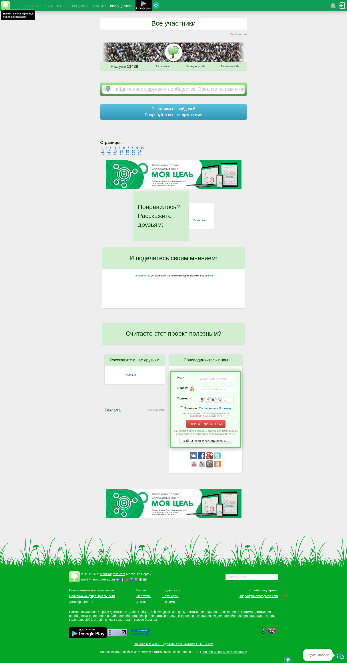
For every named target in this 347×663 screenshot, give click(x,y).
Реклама (168, 602)
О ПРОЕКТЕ (33, 6)
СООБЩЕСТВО (121, 6)
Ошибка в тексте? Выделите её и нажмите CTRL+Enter (173, 644)
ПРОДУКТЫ (80, 6)
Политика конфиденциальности (92, 596)
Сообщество (238, 34)
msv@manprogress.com (98, 579)
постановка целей (226, 612)
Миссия (141, 590)
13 (115, 151)
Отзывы (141, 602)
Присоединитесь (142, 275)
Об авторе (143, 596)
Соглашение (207, 408)
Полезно (199, 220)
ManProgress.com (112, 574)
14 (121, 151)
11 (103, 151)
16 (133, 151)
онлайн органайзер (133, 616)
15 (127, 151)
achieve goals (160, 612)
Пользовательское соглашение (91, 590)
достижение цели (199, 612)
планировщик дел (210, 616)
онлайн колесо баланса (140, 619)
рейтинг (209, 275)
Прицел (143, 612)
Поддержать (171, 590)
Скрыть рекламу (156, 410)
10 (142, 147)
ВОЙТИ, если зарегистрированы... (206, 441)
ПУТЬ (49, 6)
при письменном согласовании (224, 652)
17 (139, 151)
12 (109, 151)
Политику (225, 408)
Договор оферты (81, 602)
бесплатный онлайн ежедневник (172, 616)
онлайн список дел (107, 619)
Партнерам (170, 596)
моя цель (178, 612)
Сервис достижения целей (117, 612)
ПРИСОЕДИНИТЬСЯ (205, 424)
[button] (340, 656)
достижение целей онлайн (99, 616)
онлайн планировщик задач (244, 616)
